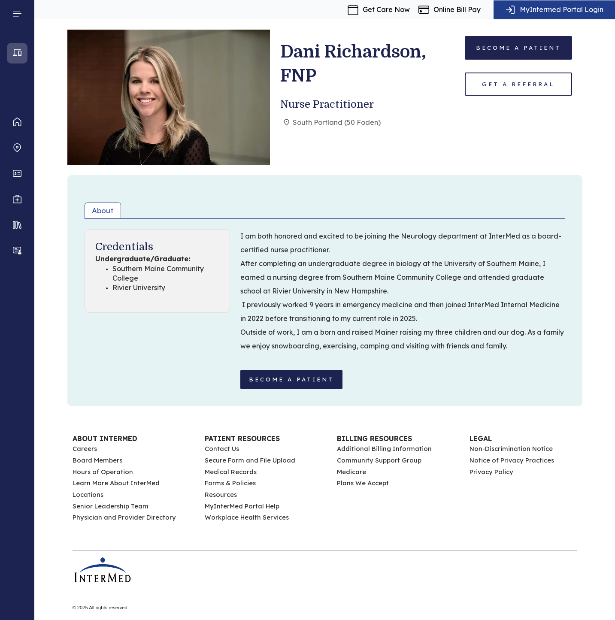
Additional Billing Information (384, 449)
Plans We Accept (363, 483)
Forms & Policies (230, 483)
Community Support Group (379, 460)
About (103, 210)
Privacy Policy (491, 472)
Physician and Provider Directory (124, 517)
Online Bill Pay (457, 9)
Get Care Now (386, 9)
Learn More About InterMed (116, 483)
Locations (88, 494)
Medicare (351, 472)
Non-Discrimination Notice (511, 449)
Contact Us (222, 449)
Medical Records (231, 472)
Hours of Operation (103, 472)
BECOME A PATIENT (291, 379)
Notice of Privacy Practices (512, 460)
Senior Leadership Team (110, 506)
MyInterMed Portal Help (242, 506)
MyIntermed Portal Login (561, 9)
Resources (221, 494)
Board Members (97, 460)
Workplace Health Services (247, 517)
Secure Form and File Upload (250, 460)
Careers (85, 449)
